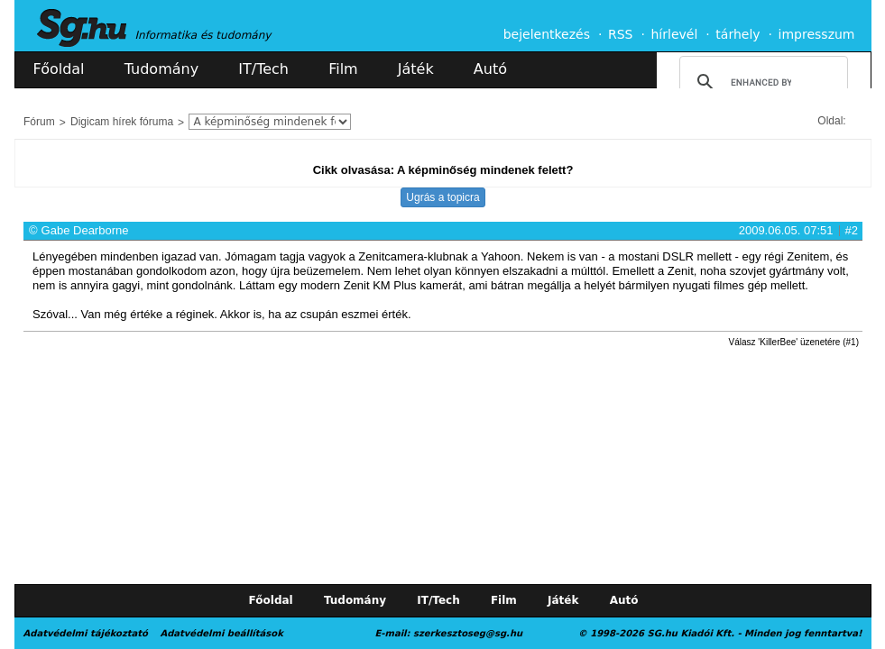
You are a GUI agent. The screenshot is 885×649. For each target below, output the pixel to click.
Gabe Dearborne (85, 230)
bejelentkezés (546, 34)
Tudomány (161, 69)
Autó (490, 69)
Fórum (39, 121)
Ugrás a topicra (442, 197)
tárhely (737, 34)
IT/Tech (263, 69)
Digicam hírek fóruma (121, 121)
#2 (851, 230)
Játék (416, 69)
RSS (620, 34)
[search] (761, 82)
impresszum (817, 34)
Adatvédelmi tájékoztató (85, 633)
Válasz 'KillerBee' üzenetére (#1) (794, 342)
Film (343, 69)
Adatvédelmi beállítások (221, 633)
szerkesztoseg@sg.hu (467, 633)
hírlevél (674, 34)
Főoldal (59, 69)
